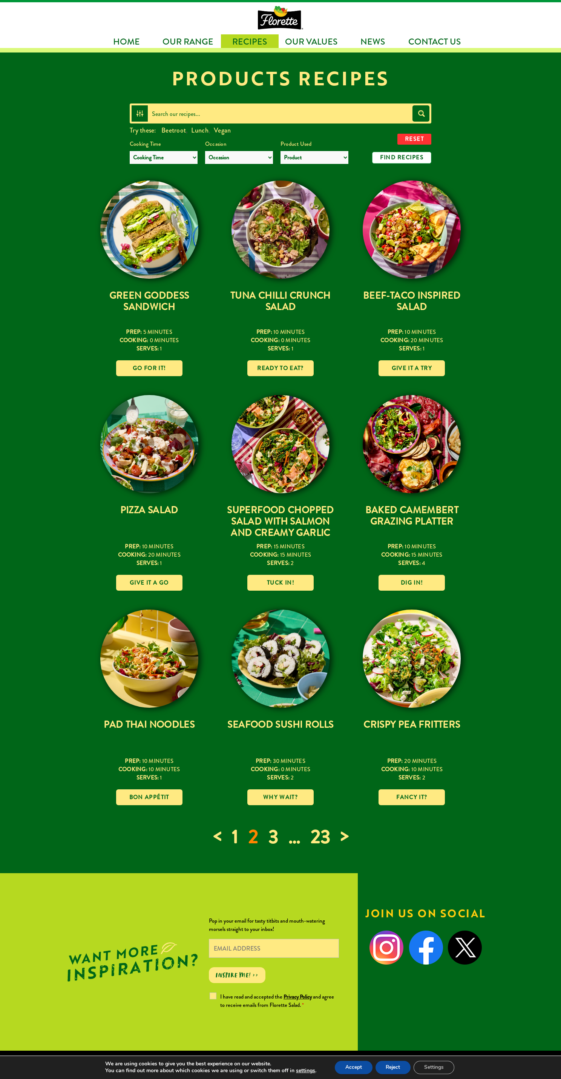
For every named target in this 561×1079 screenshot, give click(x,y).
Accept (351, 1067)
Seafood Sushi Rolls (280, 725)
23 (320, 837)
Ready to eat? (280, 368)
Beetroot (173, 130)
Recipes (249, 42)
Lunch (199, 130)
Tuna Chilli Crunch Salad (280, 301)
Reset (414, 139)
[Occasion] (239, 157)
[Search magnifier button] (420, 113)
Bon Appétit (149, 797)
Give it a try (412, 368)
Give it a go (149, 583)
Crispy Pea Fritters (411, 725)
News (372, 42)
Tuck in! (280, 583)
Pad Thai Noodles (149, 725)
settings (302, 1070)
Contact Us (434, 42)
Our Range (187, 42)
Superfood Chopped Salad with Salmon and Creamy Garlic (280, 521)
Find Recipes (401, 157)
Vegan (222, 130)
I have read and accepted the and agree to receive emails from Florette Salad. (277, 1001)
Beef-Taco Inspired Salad (412, 301)
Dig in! (412, 583)
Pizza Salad (149, 510)
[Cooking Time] (164, 157)
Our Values (311, 42)
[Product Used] (314, 157)
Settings (436, 1067)
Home (126, 42)
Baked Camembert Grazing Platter (412, 515)
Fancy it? (411, 797)
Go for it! (149, 368)
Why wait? (280, 797)
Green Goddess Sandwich (149, 301)
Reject (392, 1067)
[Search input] (280, 113)
